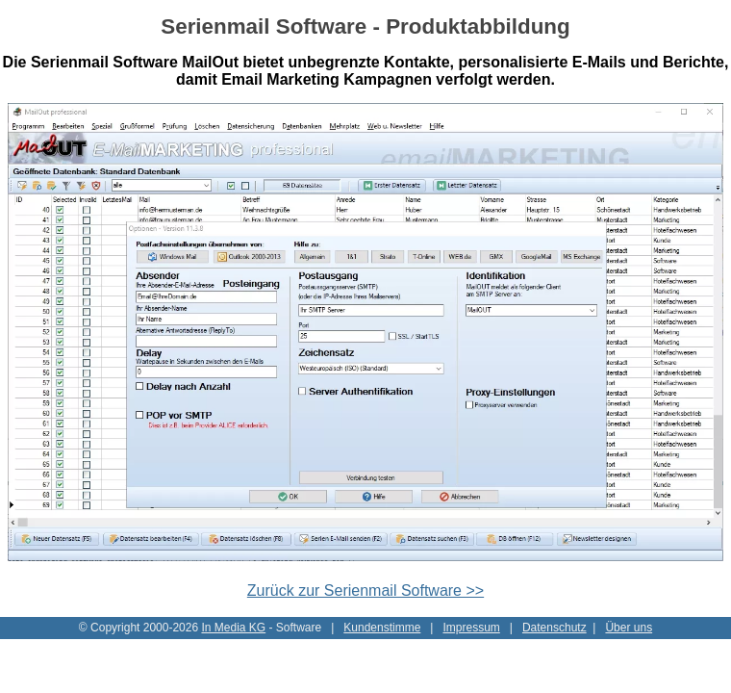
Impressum (470, 627)
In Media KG (233, 627)
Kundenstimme (381, 627)
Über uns (628, 627)
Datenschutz (554, 627)
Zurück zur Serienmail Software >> (365, 590)
